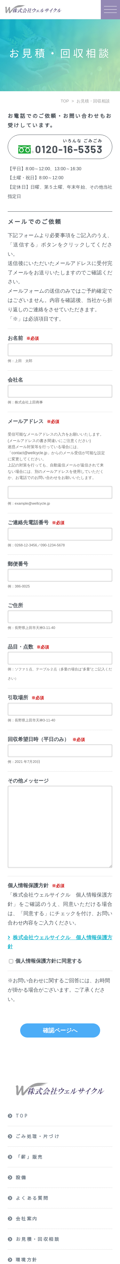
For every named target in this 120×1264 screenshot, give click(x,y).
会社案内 (27, 1218)
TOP (64, 101)
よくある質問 (32, 1198)
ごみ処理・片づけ (38, 1136)
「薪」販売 (29, 1157)
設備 (21, 1177)
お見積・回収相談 (93, 101)
